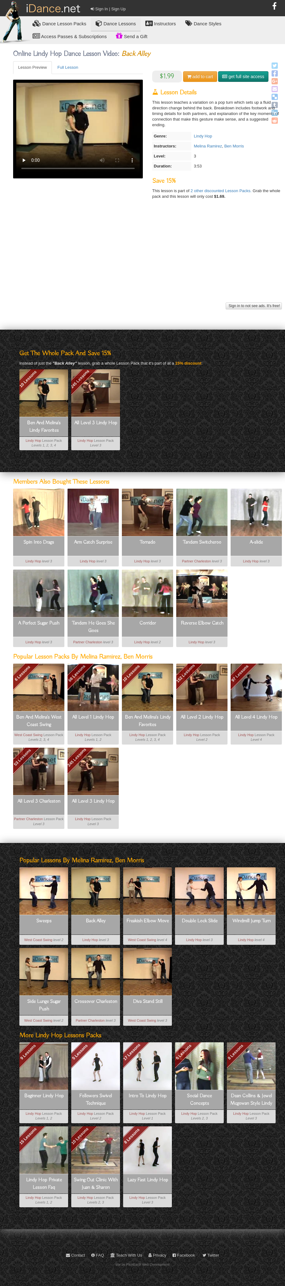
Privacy (157, 1255)
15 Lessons (28, 1136)
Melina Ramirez (208, 146)
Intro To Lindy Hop (147, 1096)
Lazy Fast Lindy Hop (147, 1180)
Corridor (147, 623)
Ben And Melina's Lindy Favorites (44, 427)
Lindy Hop (203, 136)
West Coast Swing (28, 735)
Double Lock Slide (200, 921)
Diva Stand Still (147, 1002)
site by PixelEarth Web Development (143, 1264)
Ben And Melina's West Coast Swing (39, 721)
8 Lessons (235, 1052)
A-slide (256, 542)
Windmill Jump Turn (251, 921)
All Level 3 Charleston (39, 801)
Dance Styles (203, 23)
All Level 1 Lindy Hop (93, 717)
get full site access (243, 76)
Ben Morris (234, 146)
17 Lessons (131, 1051)
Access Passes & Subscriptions (69, 36)
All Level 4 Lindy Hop (256, 717)
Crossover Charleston (95, 1002)
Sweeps (44, 921)
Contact (75, 1255)
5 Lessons (80, 1052)
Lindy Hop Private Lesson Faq (44, 1184)
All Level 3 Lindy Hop (95, 423)
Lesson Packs (59, 23)
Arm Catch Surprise (93, 542)
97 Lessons (239, 673)
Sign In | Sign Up (108, 9)
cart (200, 76)
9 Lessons (28, 1052)
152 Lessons (185, 673)
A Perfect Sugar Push (38, 623)
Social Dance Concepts (199, 1100)
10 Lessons (28, 378)
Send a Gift (131, 35)
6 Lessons (22, 673)
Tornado (147, 542)
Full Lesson (68, 67)
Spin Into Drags (38, 542)
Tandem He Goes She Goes (93, 627)
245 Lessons (80, 378)
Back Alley (96, 921)
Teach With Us (126, 1255)
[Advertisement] (146, 257)
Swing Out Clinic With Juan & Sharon (96, 1184)
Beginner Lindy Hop (44, 1096)
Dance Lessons (116, 23)
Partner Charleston (196, 561)
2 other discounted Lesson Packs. (222, 190)
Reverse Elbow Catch (202, 623)
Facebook (183, 1255)
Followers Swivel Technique (95, 1100)
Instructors (160, 23)
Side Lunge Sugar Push (44, 1005)
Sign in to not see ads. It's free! (254, 306)
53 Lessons (22, 757)
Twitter (210, 1255)
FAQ (97, 1255)
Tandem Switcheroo (202, 542)
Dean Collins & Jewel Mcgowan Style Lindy (251, 1100)
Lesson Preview (32, 67)
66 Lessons (76, 673)
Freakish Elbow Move (148, 921)
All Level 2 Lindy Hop (202, 717)
